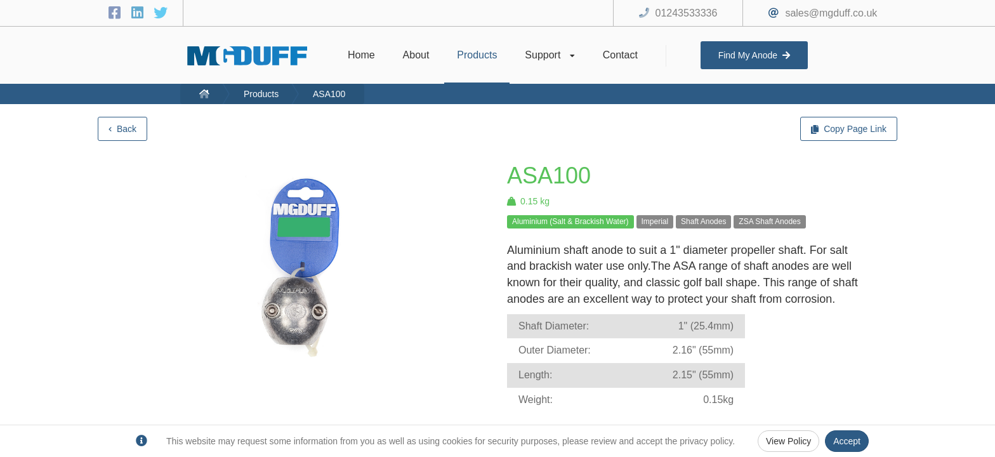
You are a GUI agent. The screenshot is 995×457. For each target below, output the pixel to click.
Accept (846, 441)
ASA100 (329, 94)
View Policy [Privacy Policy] (788, 441)
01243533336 (687, 13)
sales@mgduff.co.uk (831, 13)
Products (261, 94)
